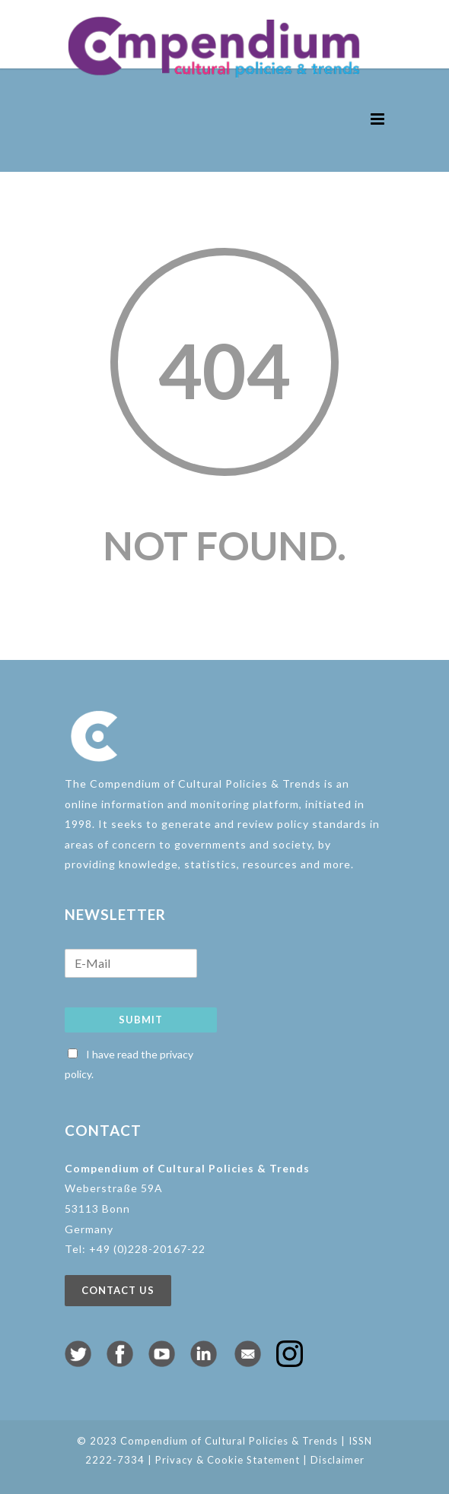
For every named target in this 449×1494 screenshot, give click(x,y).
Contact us (117, 1290)
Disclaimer (337, 1460)
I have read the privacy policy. (129, 1064)
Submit (141, 1019)
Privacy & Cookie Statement (227, 1460)
